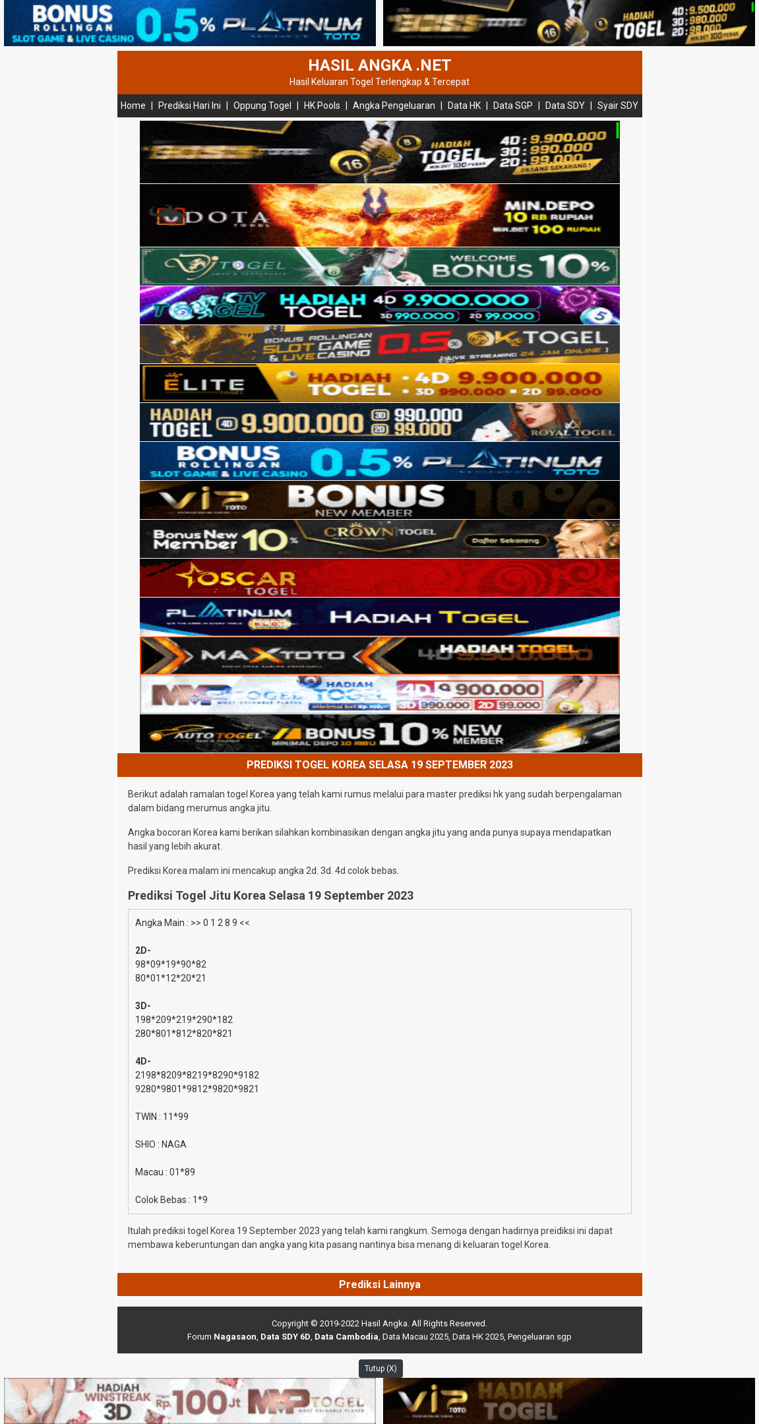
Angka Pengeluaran (394, 105)
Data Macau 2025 (415, 1337)
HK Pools (322, 105)
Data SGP (513, 105)
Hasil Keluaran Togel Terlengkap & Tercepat (379, 82)
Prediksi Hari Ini (189, 105)
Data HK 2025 (478, 1337)
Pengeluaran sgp (540, 1337)
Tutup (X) (381, 1368)
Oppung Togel (262, 105)
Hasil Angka (384, 1323)
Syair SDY (617, 105)
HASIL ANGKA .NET (380, 65)
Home (133, 105)
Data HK (464, 105)
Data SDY (565, 105)
